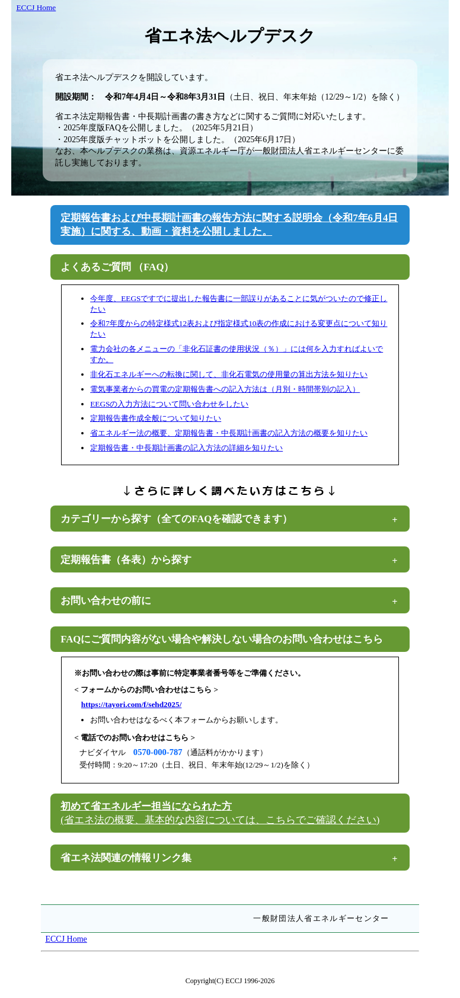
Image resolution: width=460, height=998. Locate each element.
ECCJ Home (36, 7)
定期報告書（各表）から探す (125, 559)
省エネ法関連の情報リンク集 (125, 857)
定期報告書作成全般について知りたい (155, 418)
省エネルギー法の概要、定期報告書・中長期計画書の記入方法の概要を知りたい (229, 432)
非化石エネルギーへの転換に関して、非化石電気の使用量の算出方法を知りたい (229, 374)
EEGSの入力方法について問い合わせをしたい (169, 403)
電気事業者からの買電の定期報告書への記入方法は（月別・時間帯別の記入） (225, 389)
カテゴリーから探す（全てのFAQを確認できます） (176, 518)
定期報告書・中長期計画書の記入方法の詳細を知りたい (186, 447)
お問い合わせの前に (105, 600)
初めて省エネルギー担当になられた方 (219, 813)
